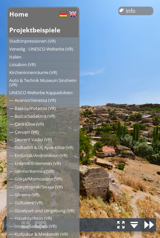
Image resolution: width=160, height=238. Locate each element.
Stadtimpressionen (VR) (32, 41)
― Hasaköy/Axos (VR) (30, 218)
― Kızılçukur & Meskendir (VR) (38, 234)
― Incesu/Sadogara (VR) (33, 226)
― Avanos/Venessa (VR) (32, 100)
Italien (15, 57)
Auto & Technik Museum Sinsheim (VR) (43, 82)
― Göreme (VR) (24, 195)
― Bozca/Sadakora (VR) (32, 116)
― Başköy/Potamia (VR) (32, 108)
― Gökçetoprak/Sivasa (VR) (36, 187)
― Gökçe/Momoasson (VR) (35, 179)
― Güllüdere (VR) (26, 203)
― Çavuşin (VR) (24, 132)
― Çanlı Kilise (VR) (26, 124)
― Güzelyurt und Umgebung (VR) (42, 211)
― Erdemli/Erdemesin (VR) (35, 163)
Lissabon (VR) (22, 64)
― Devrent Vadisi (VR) (30, 139)
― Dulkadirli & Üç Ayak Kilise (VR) (41, 147)
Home (18, 14)
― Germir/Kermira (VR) (31, 171)
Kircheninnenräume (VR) (33, 72)
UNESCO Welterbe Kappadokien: (41, 93)
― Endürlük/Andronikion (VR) (38, 155)
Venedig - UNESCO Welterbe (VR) (41, 49)
